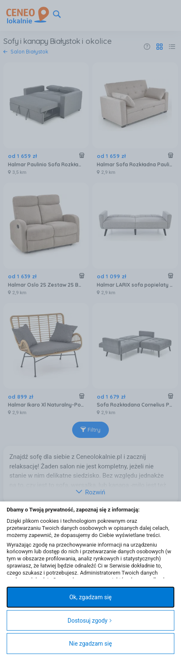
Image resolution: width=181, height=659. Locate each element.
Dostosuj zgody (90, 620)
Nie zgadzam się (90, 643)
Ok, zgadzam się (90, 597)
